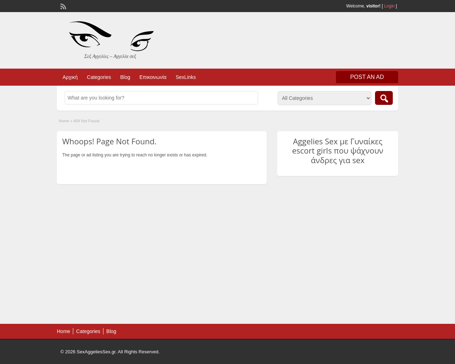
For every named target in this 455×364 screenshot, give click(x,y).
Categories (99, 77)
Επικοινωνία (152, 77)
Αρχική (70, 77)
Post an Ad (367, 77)
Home (64, 121)
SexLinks (186, 77)
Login (389, 6)
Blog (125, 77)
